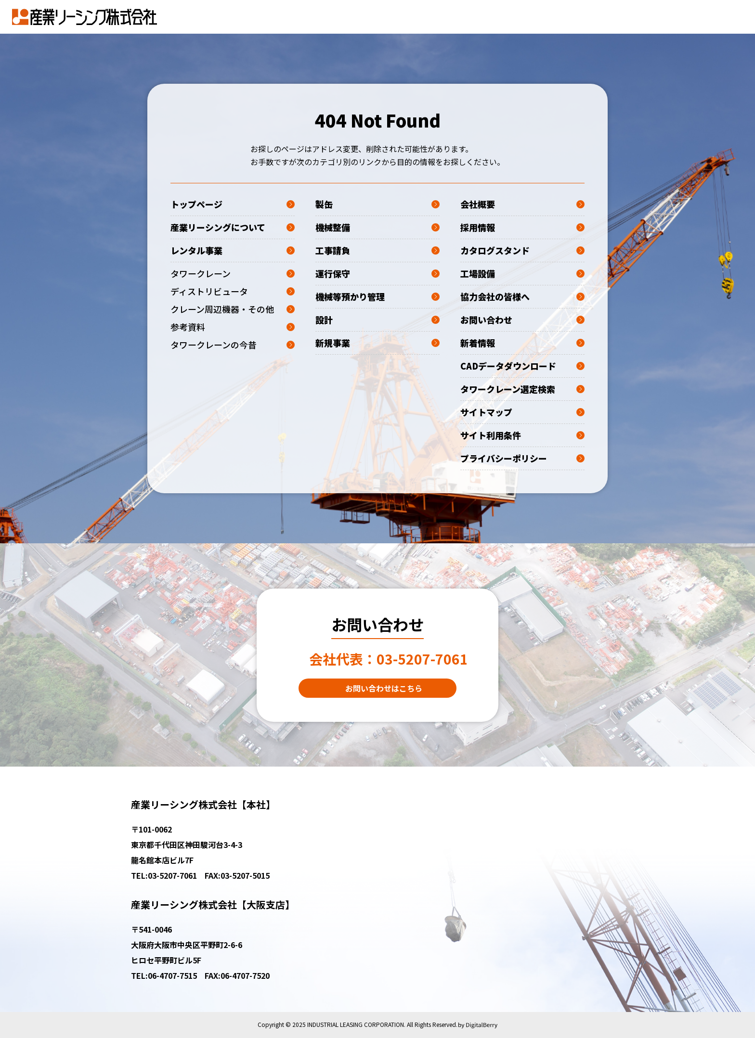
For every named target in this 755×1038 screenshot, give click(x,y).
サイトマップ (522, 412)
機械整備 (377, 227)
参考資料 (232, 326)
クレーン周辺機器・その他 (232, 309)
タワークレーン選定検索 (522, 389)
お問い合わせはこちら (383, 688)
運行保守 (377, 273)
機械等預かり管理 (377, 296)
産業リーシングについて (232, 227)
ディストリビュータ (232, 291)
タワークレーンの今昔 (232, 344)
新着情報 (522, 342)
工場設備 (522, 273)
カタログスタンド (522, 250)
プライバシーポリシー (522, 458)
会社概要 (522, 204)
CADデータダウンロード (522, 365)
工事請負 (377, 250)
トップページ (232, 204)
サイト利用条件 (522, 435)
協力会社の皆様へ (522, 296)
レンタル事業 (232, 250)
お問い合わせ (522, 319)
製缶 (377, 204)
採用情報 (522, 227)
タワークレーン (232, 273)
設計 (377, 319)
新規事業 (377, 342)
